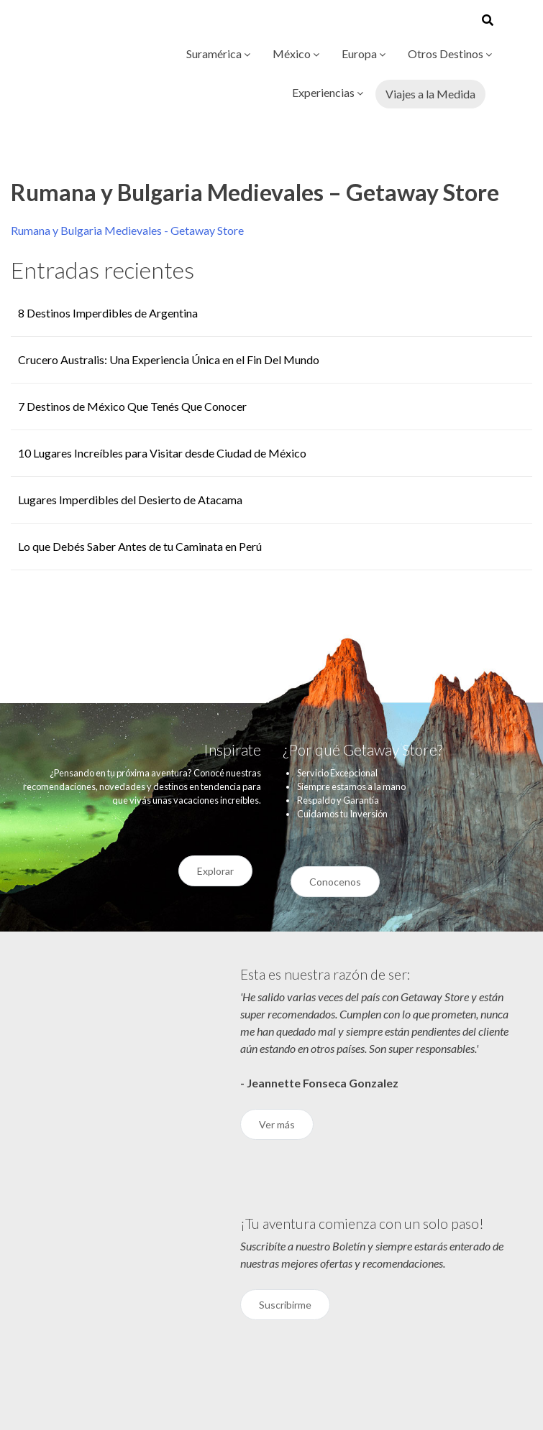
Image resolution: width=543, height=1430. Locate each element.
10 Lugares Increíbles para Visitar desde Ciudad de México (162, 453)
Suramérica (218, 53)
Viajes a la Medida (430, 94)
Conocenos (335, 882)
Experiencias (327, 92)
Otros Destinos (450, 53)
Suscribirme (285, 1305)
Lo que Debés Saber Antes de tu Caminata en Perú (140, 546)
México (296, 53)
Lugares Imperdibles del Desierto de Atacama (130, 499)
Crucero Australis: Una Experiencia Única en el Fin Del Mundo (168, 359)
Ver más (277, 1124)
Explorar (215, 871)
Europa (363, 53)
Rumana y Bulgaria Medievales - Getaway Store (127, 230)
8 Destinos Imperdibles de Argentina (108, 313)
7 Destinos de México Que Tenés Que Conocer (132, 406)
